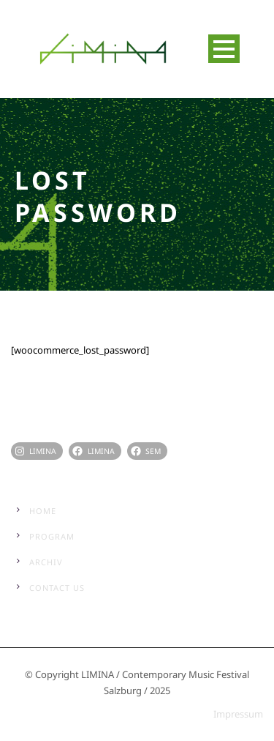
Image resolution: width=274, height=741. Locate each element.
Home (42, 510)
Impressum (238, 713)
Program (52, 536)
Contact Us (57, 587)
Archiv (46, 561)
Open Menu (224, 48)
